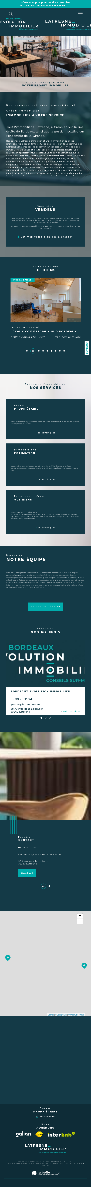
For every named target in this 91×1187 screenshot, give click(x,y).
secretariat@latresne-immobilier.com (40, 854)
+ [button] (80, 916)
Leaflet (51, 1015)
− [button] (80, 921)
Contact (87, 348)
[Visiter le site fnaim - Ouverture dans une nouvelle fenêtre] (39, 1134)
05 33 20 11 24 (21, 699)
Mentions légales (43, 1163)
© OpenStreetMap (76, 1015)
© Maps (61, 1015)
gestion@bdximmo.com (25, 704)
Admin (55, 1163)
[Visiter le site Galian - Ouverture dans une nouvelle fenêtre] (23, 1134)
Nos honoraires (15, 1163)
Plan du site (28, 1163)
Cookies (45, 1166)
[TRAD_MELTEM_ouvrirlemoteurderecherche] (10, 14)
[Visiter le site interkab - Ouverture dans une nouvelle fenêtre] (61, 1134)
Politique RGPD (76, 1163)
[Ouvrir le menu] (80, 13)
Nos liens (64, 1163)
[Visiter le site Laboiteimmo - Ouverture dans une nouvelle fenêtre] (45, 1176)
